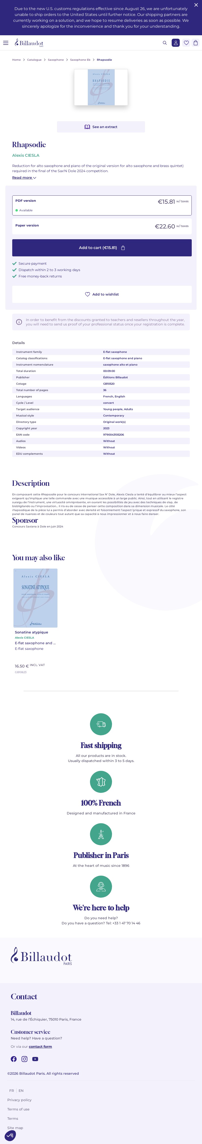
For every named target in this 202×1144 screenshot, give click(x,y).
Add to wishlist (102, 294)
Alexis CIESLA (25, 155)
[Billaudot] (29, 42)
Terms (12, 1118)
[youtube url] (35, 1059)
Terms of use (18, 1109)
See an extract (101, 127)
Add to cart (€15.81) (102, 247)
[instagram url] (24, 1059)
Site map (15, 1128)
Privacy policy (19, 1100)
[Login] (176, 43)
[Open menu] (5, 43)
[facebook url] (14, 1059)
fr (11, 1090)
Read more (24, 177)
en (21, 1090)
